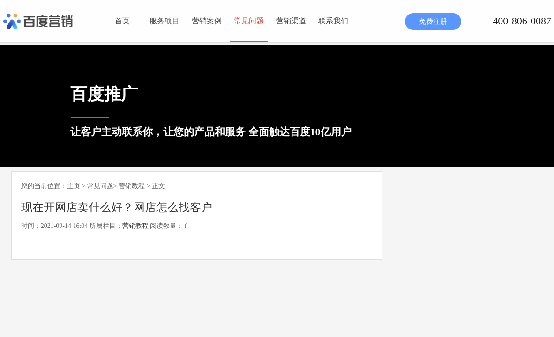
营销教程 (132, 186)
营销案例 (207, 21)
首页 (122, 21)
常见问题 (249, 21)
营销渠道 (291, 21)
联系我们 (333, 21)
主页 (73, 186)
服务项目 (165, 21)
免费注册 (433, 21)
